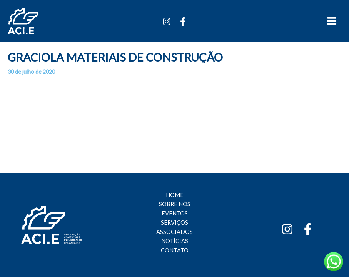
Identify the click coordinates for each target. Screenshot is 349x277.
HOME (175, 195)
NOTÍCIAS (174, 241)
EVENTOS (175, 213)
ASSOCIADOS (174, 232)
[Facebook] (183, 21)
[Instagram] (166, 21)
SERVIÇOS (174, 222)
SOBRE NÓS (174, 204)
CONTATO (175, 250)
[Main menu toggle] (331, 21)
